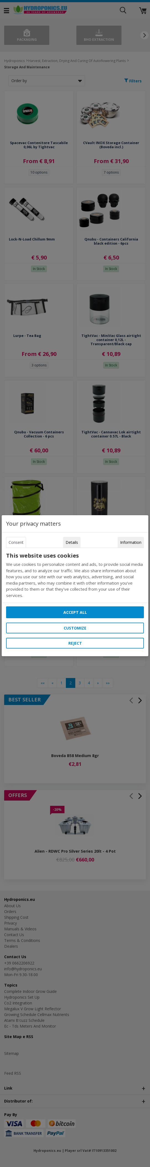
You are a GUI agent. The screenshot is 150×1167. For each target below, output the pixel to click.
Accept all (75, 612)
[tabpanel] (75, 575)
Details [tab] (72, 542)
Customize (75, 628)
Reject (75, 643)
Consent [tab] (16, 542)
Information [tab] (130, 542)
